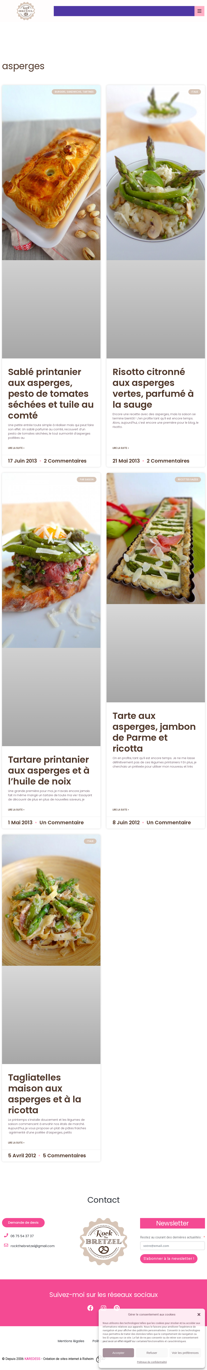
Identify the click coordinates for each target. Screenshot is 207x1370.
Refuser (152, 1352)
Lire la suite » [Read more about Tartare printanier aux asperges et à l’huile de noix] (16, 809)
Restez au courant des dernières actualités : (171, 1237)
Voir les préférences (185, 1352)
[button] (199, 1314)
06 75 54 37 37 (22, 1236)
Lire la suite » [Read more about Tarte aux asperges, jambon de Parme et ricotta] (121, 809)
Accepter (118, 1352)
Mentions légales (71, 1341)
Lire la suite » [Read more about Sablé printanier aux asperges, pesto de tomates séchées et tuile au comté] (16, 448)
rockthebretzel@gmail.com (33, 1246)
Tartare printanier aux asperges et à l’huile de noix (49, 770)
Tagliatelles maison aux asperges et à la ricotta (44, 1094)
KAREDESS (32, 1359)
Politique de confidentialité (152, 1362)
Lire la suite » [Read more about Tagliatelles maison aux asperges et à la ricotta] (16, 1142)
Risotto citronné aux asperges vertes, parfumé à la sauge (153, 388)
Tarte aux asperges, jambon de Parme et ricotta (154, 732)
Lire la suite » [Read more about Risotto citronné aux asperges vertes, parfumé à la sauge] (121, 448)
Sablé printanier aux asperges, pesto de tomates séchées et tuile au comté (51, 394)
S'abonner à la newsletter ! (169, 1258)
